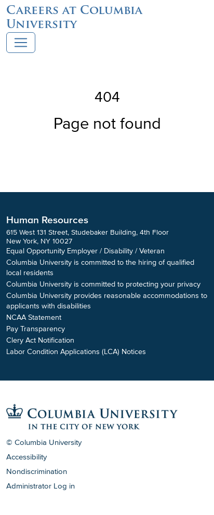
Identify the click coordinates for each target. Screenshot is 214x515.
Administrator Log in (40, 486)
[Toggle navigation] (20, 42)
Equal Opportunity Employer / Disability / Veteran (85, 251)
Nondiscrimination (36, 471)
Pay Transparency (35, 328)
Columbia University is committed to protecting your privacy (103, 284)
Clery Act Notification (40, 340)
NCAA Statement (33, 317)
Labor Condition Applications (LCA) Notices (76, 351)
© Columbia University (44, 442)
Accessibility (26, 457)
